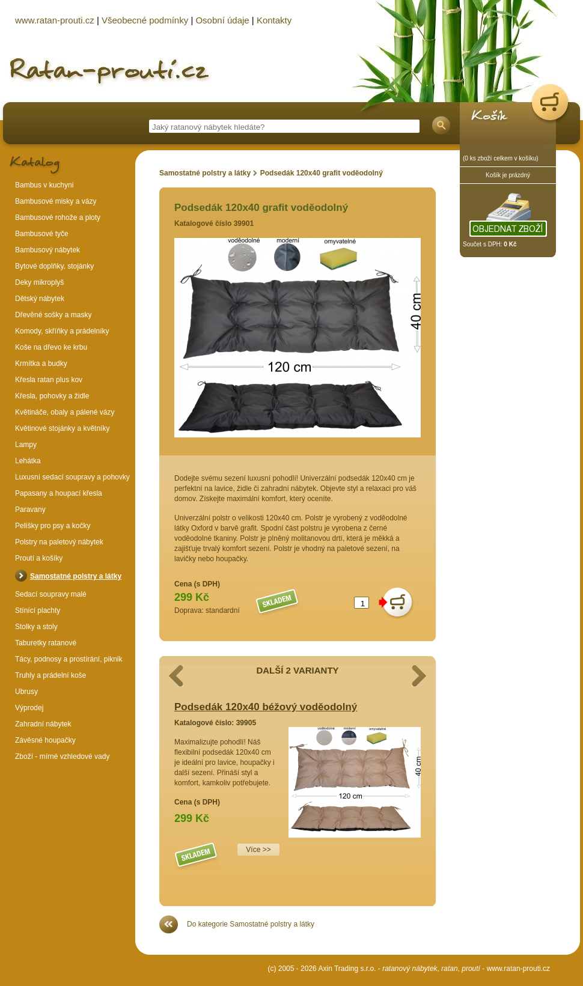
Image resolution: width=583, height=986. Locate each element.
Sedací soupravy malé (51, 594)
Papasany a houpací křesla (58, 493)
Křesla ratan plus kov (48, 380)
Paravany (30, 509)
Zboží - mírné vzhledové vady (62, 756)
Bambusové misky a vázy (55, 201)
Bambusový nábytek (47, 250)
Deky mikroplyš (39, 282)
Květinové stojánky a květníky (62, 428)
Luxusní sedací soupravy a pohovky (72, 477)
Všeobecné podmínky (145, 20)
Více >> (258, 849)
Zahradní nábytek (43, 724)
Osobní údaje (222, 20)
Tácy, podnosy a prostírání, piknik (69, 659)
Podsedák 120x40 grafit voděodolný (321, 173)
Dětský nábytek (39, 298)
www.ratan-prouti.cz (518, 968)
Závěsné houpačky (45, 740)
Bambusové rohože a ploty (57, 217)
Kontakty (274, 20)
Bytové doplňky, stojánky (54, 266)
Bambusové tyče (42, 234)
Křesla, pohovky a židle (52, 396)
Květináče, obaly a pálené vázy (64, 412)
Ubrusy (26, 691)
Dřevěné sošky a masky (53, 315)
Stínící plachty (37, 610)
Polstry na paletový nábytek (59, 542)
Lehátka (28, 461)
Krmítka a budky (41, 363)
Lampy (26, 444)
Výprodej (29, 708)
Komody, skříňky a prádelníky (62, 331)
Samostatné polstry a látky (205, 173)
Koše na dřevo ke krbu (51, 347)
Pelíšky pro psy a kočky (52, 526)
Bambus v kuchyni (44, 185)
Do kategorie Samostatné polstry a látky (250, 924)
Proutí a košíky (39, 558)
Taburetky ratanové (45, 643)
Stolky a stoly (36, 626)
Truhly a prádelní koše (50, 675)
